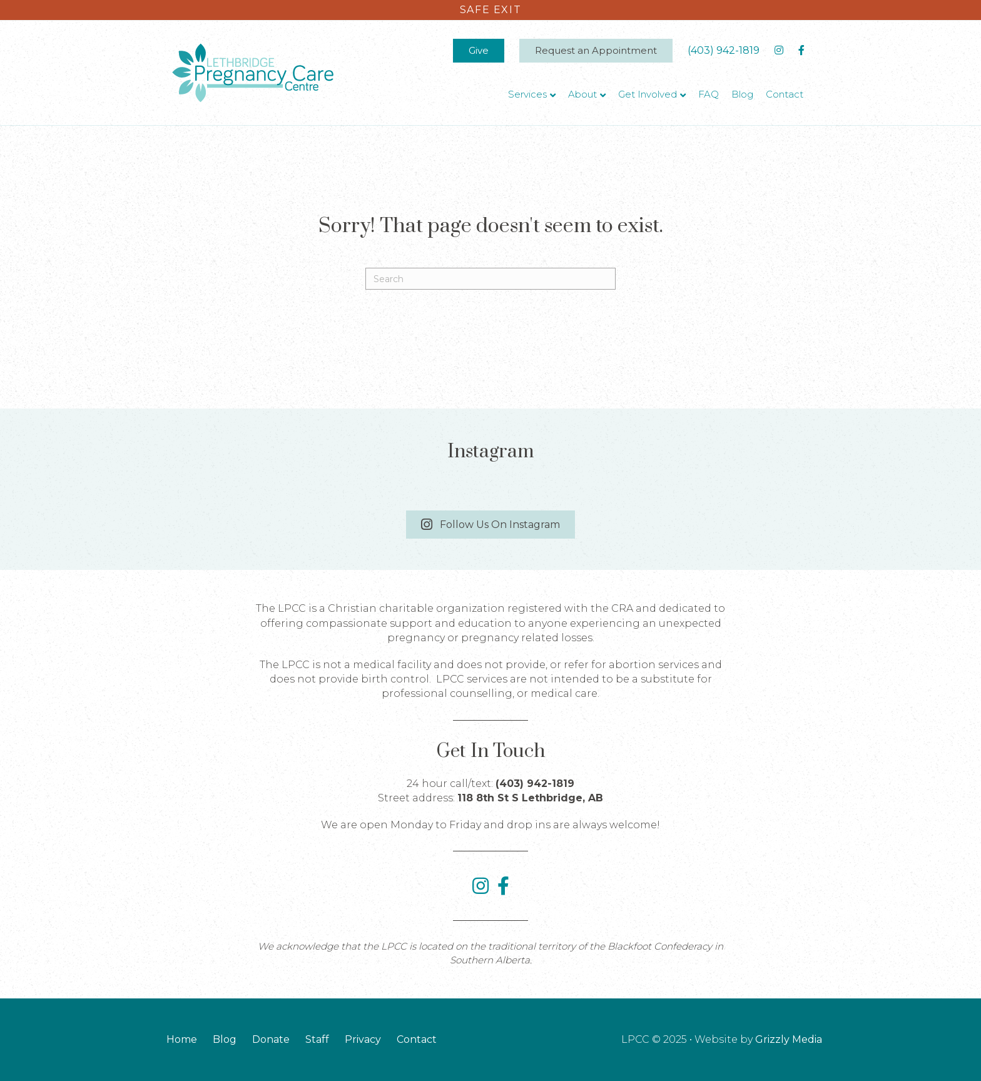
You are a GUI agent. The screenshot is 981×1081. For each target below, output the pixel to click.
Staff (317, 1039)
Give (479, 50)
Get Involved (647, 94)
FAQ (708, 94)
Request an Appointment (596, 50)
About (582, 94)
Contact (784, 94)
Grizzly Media (788, 1039)
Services (527, 94)
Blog (742, 94)
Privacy (363, 1039)
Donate (271, 1039)
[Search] (490, 279)
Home (181, 1039)
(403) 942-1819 (724, 50)
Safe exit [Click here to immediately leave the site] (490, 10)
